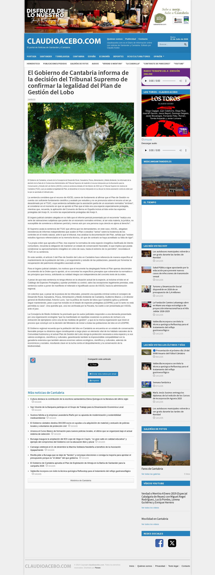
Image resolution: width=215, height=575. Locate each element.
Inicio (131, 566)
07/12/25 (158, 386)
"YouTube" (179, 63)
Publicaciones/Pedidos (55, 63)
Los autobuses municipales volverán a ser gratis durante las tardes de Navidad (171, 254)
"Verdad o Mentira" (112, 63)
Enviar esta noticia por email (103, 373)
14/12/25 (158, 261)
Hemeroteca (33, 63)
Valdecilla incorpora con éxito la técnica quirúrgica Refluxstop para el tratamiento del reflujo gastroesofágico (80, 471)
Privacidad (160, 566)
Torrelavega (62, 56)
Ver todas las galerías (151, 474)
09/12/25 (158, 357)
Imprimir (94, 380)
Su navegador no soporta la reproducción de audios (166, 150)
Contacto (143, 39)
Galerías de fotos (79, 63)
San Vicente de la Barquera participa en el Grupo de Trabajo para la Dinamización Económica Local (77, 407)
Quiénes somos (115, 39)
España (92, 56)
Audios (95, 63)
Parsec (98, 568)
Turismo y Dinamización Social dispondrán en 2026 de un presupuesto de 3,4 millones (167, 289)
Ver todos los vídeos (150, 508)
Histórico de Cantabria (80, 480)
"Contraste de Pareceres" (156, 63)
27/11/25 (147, 140)
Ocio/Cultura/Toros (138, 56)
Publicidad (130, 39)
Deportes (118, 56)
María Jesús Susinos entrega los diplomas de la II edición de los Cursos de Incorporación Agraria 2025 (171, 395)
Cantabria (78, 56)
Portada (31, 56)
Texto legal (173, 566)
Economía (104, 56)
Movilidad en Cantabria (155, 519)
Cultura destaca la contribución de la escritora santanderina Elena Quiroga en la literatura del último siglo (79, 399)
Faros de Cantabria (152, 468)
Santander (46, 56)
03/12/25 (158, 280)
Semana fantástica (162, 382)
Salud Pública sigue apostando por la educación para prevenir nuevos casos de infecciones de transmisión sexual (170, 272)
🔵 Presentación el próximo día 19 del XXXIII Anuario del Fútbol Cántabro (171, 352)
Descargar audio (149, 143)
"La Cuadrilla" (133, 63)
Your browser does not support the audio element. (166, 80)
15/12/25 (158, 315)
